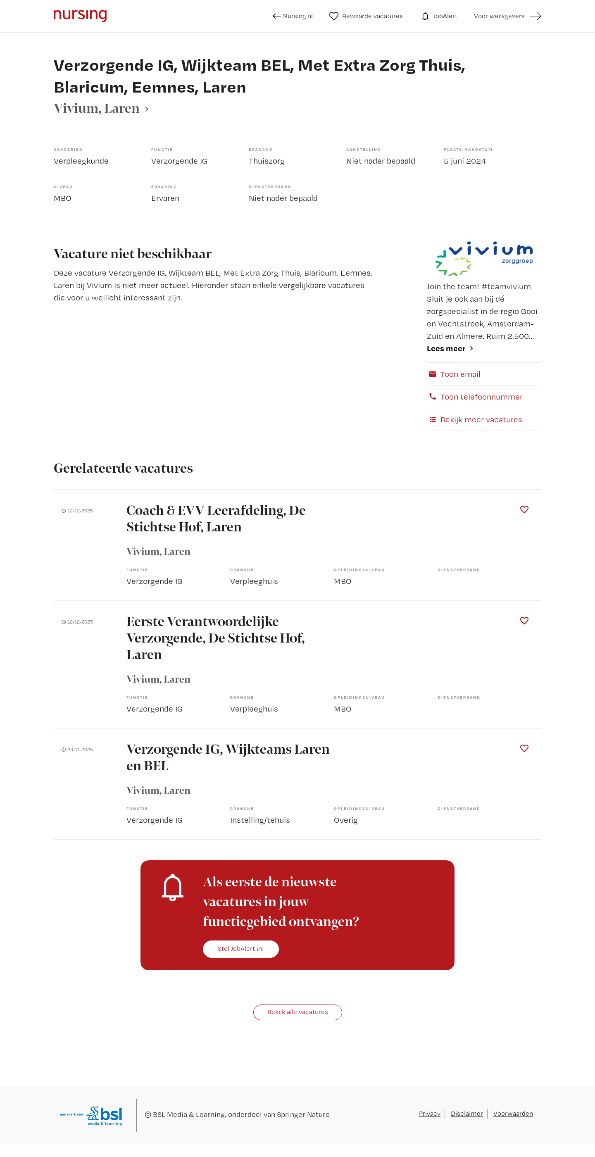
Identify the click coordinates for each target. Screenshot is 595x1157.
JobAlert (438, 16)
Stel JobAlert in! (241, 948)
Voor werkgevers (499, 16)
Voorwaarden (513, 1113)
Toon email (454, 374)
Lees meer (446, 348)
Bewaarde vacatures (366, 16)
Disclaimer (467, 1113)
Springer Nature (303, 1114)
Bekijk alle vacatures (297, 1012)
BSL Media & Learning (189, 1114)
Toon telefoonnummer (475, 397)
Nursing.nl (293, 16)
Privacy (429, 1113)
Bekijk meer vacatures (474, 419)
